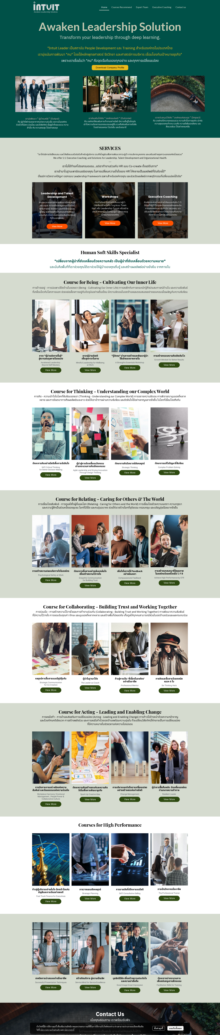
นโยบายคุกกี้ (69, 1030)
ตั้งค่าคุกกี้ (158, 1028)
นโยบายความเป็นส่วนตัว (50, 1030)
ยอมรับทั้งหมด (175, 1028)
